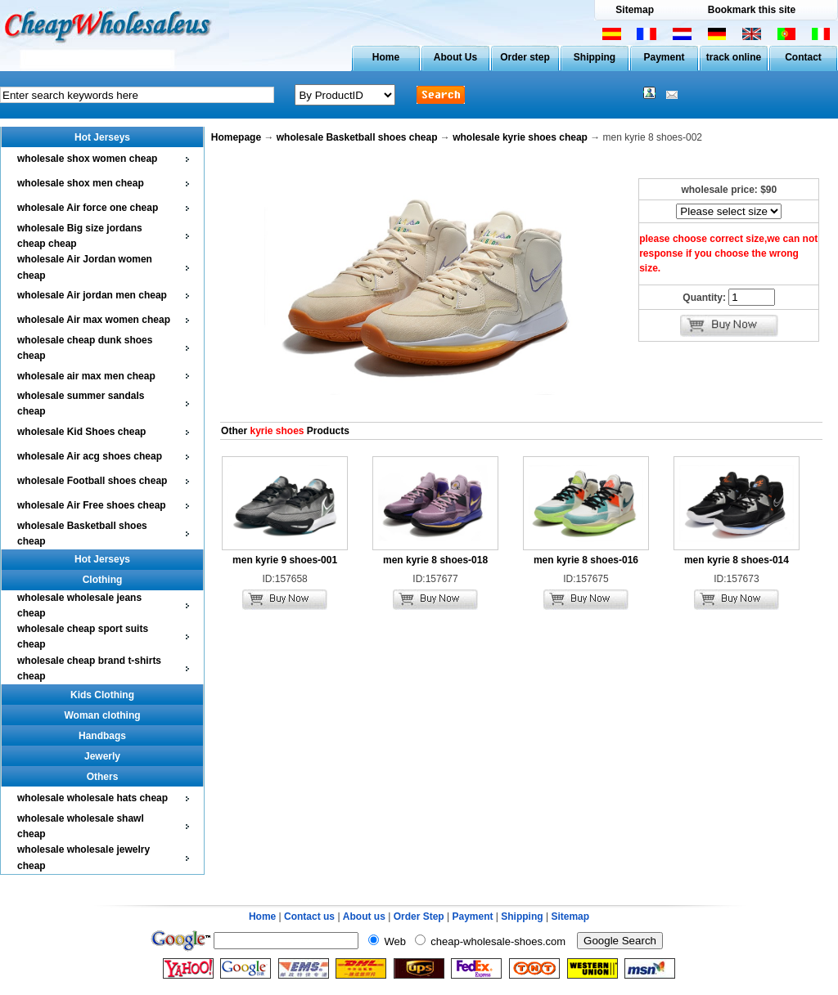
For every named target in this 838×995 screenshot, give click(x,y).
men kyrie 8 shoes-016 (586, 560)
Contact (803, 57)
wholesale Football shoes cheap (92, 480)
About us (364, 916)
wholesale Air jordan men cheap (92, 295)
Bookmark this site (751, 10)
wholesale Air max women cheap (93, 319)
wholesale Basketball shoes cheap (357, 137)
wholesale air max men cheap (86, 376)
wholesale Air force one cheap (87, 207)
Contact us (309, 916)
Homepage (236, 137)
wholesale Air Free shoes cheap (91, 505)
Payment (663, 57)
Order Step (420, 916)
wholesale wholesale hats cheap (92, 798)
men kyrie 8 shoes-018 (435, 560)
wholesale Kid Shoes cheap (81, 431)
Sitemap (634, 10)
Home (385, 57)
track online (733, 57)
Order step (525, 57)
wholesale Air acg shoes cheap (89, 456)
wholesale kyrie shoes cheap (520, 137)
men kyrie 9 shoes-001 (284, 560)
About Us (455, 57)
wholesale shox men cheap (80, 183)
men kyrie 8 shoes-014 (736, 560)
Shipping (594, 57)
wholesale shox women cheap (87, 158)
